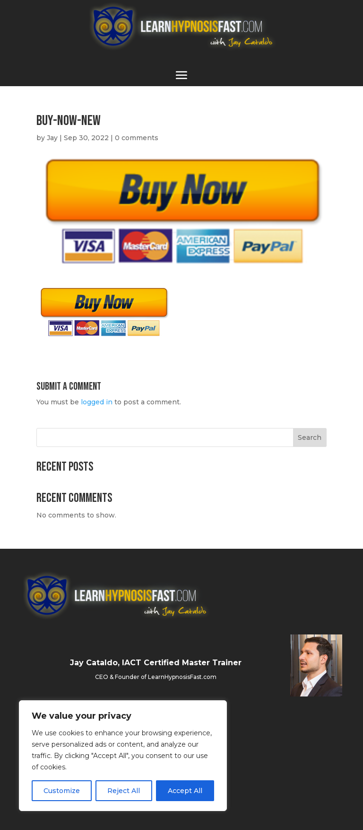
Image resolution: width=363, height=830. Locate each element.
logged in (96, 402)
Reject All (123, 790)
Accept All (185, 790)
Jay (52, 138)
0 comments (136, 138)
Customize (61, 790)
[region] (123, 755)
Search (309, 437)
